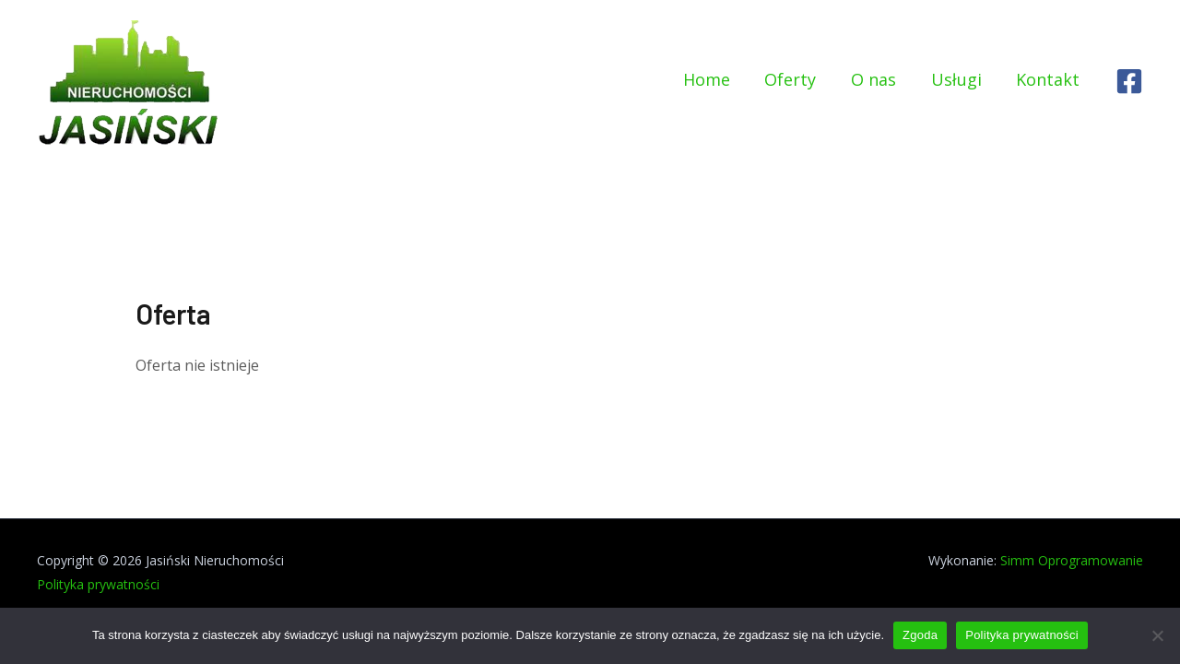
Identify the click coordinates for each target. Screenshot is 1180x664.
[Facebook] (1129, 80)
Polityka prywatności (98, 584)
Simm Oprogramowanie (1071, 560)
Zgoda (920, 635)
